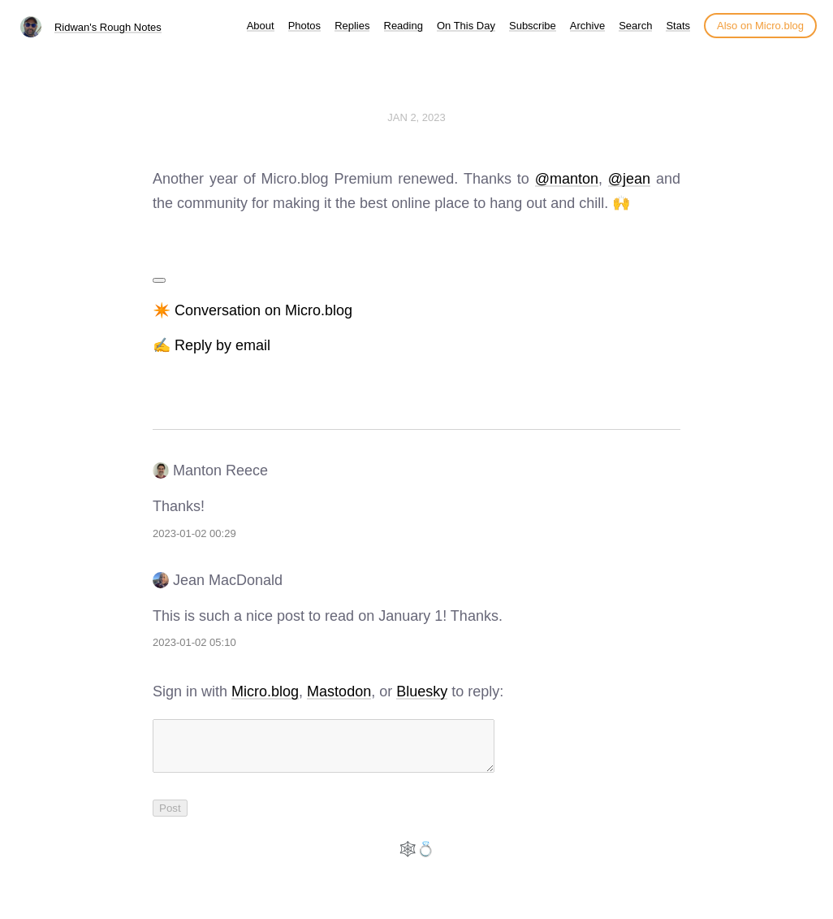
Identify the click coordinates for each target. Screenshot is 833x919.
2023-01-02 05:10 (194, 642)
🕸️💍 (416, 859)
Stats (678, 26)
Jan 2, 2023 (416, 117)
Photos (304, 26)
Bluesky (421, 691)
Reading (403, 26)
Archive (587, 26)
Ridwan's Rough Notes (108, 27)
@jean (629, 179)
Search (635, 26)
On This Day (466, 26)
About (260, 26)
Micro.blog (265, 691)
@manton (566, 179)
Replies (351, 26)
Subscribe (532, 26)
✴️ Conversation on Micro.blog (252, 310)
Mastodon (339, 691)
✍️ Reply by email (211, 345)
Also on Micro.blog (760, 26)
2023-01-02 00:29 (194, 533)
